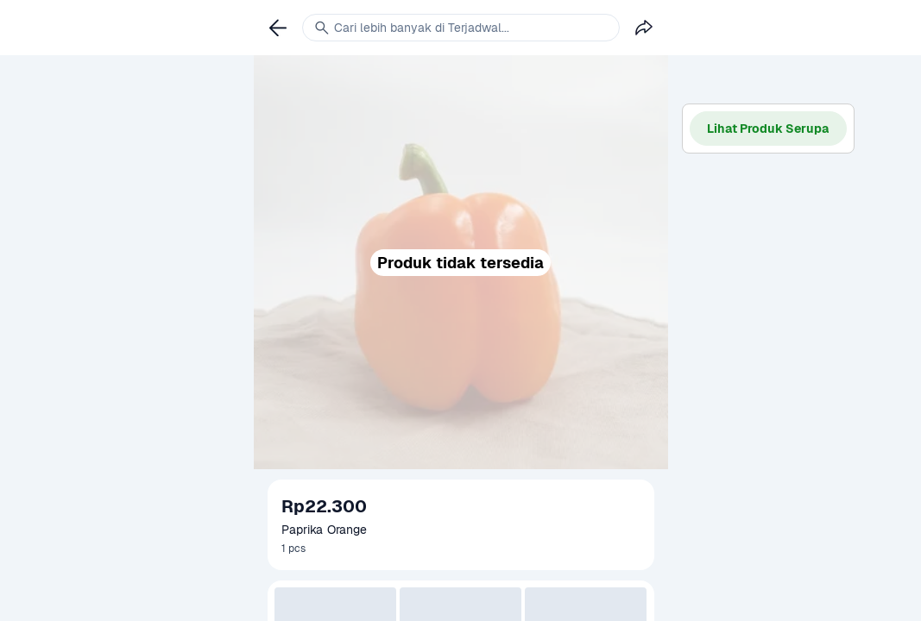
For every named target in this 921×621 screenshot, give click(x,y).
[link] (278, 27)
